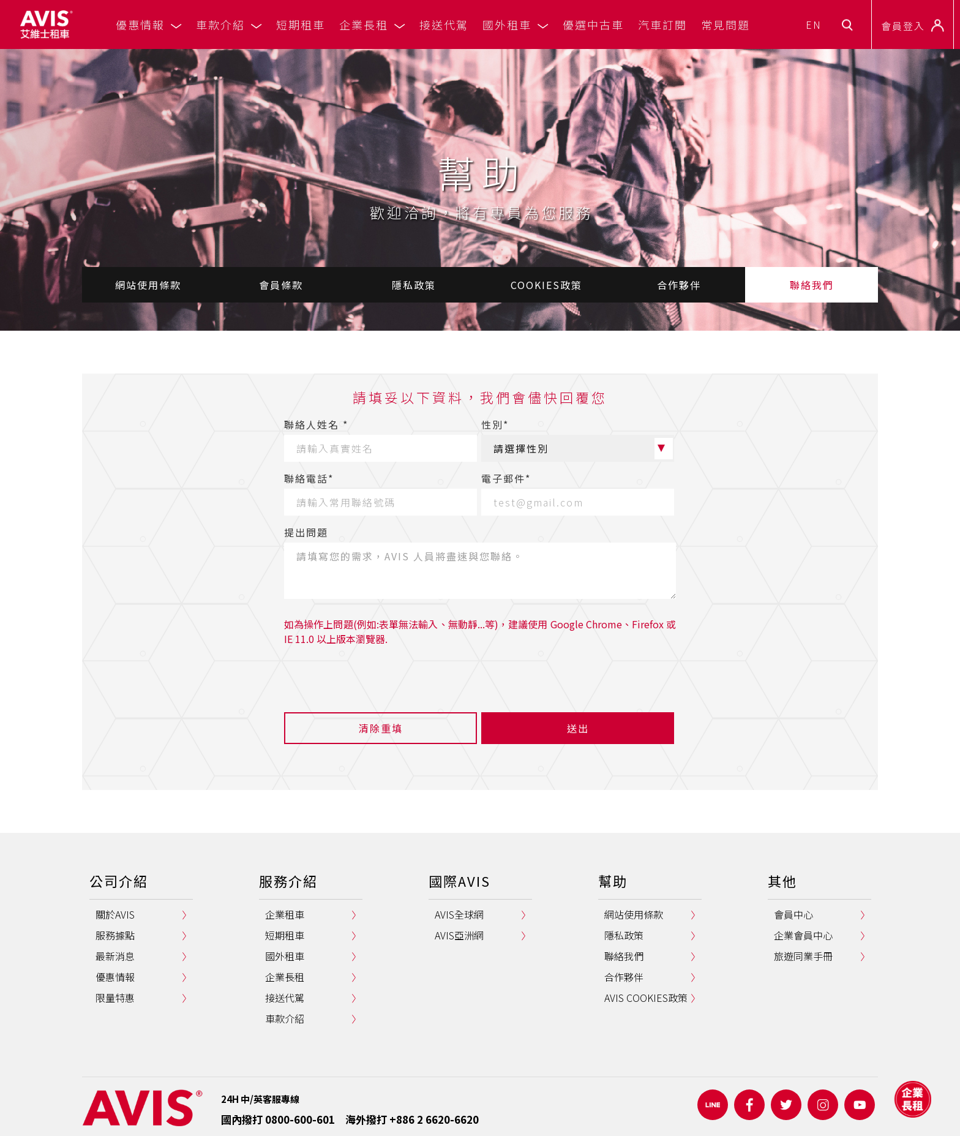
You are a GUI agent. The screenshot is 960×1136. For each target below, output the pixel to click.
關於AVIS (115, 914)
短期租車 (300, 24)
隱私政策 (414, 284)
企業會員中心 (803, 935)
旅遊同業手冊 (803, 956)
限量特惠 (115, 997)
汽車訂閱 (662, 24)
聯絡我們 (812, 284)
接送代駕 (443, 24)
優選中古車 (593, 24)
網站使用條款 (148, 284)
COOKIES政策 (546, 284)
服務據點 (115, 935)
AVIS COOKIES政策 (646, 997)
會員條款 (281, 284)
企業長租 (372, 24)
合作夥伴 (679, 284)
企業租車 (284, 914)
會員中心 (793, 914)
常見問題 (725, 24)
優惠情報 (149, 24)
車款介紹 (229, 24)
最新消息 (115, 956)
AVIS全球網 (459, 914)
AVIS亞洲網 (459, 935)
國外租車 (515, 24)
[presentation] (377, 676)
